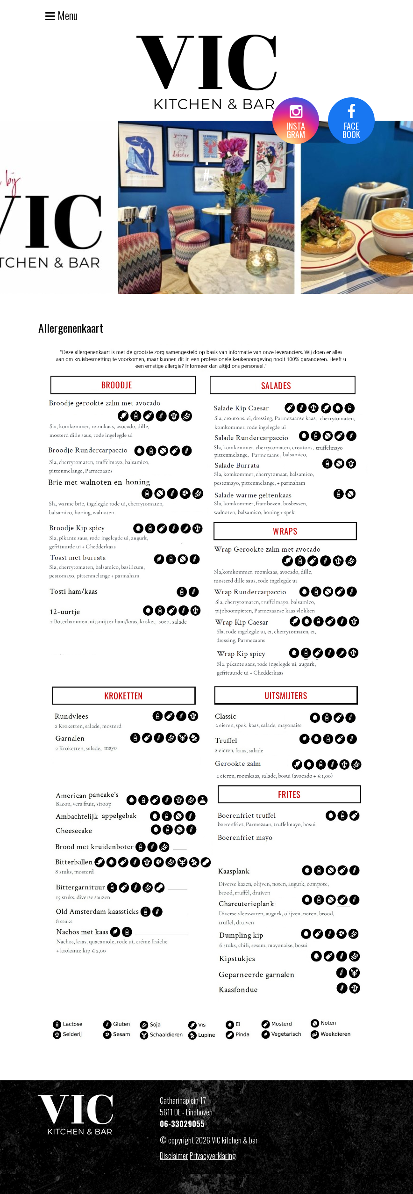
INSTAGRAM (295, 122)
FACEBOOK (351, 122)
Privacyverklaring (213, 1155)
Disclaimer (174, 1155)
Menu (61, 15)
